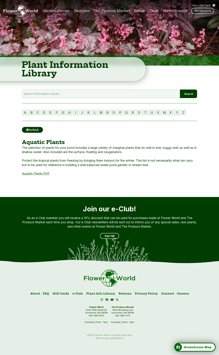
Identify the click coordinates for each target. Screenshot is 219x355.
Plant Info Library (100, 293)
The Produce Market (111, 10)
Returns (125, 293)
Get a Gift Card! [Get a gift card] (204, 5)
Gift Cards (61, 293)
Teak (154, 10)
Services (81, 10)
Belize (139, 10)
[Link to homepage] (20, 11)
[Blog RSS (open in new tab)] (117, 300)
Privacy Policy (146, 293)
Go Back (32, 129)
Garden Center (56, 10)
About (35, 293)
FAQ (46, 293)
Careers (183, 293)
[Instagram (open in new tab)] (102, 300)
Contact (167, 293)
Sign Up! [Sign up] (109, 235)
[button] (112, 300)
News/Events (175, 10)
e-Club (77, 293)
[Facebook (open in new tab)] (107, 300)
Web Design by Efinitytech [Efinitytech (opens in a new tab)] (110, 338)
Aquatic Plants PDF (36, 173)
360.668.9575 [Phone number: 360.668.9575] (202, 10)
